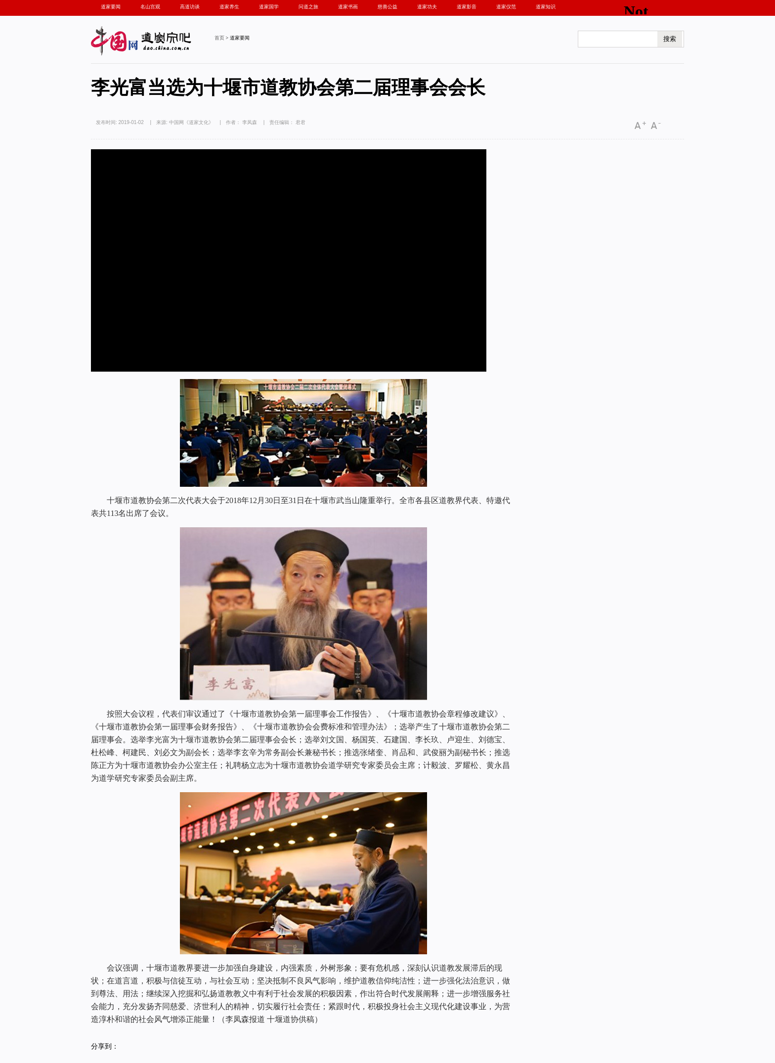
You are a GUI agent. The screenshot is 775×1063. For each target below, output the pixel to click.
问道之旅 (308, 6)
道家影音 (466, 6)
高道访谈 (190, 6)
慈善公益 (387, 6)
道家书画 (348, 6)
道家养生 (229, 6)
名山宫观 (150, 6)
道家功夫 (427, 6)
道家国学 (269, 6)
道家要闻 (111, 6)
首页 (219, 38)
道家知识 (546, 6)
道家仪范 (506, 6)
